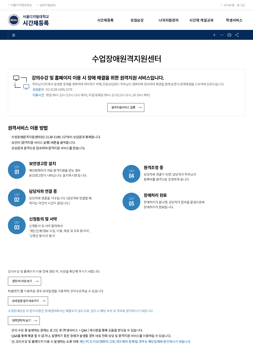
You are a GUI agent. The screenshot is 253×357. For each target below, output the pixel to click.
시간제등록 (105, 20)
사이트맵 (229, 5)
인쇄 (229, 34)
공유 (236, 34)
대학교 (21, 5)
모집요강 (137, 20)
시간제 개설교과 (201, 20)
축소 (221, 34)
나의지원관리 (168, 20)
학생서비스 (234, 20)
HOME (13, 35)
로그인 (241, 5)
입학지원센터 (48, 5)
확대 (214, 34)
